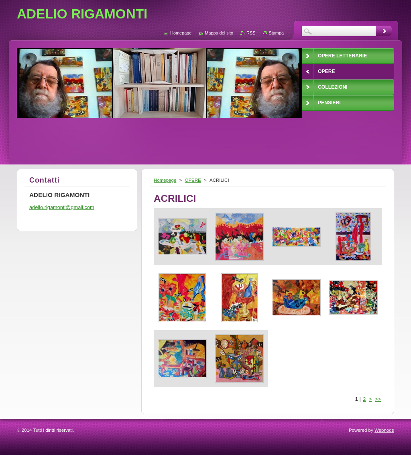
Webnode (384, 430)
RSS (250, 32)
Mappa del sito (219, 32)
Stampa (276, 32)
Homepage (165, 180)
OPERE (193, 180)
